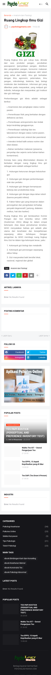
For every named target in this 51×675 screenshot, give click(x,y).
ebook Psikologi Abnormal (15, 572)
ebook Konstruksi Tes (13, 568)
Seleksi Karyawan (25, 536)
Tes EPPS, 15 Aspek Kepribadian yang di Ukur (33, 463)
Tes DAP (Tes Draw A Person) (34, 475)
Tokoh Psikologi (25, 546)
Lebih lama (43, 336)
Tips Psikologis (25, 541)
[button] (3, 4)
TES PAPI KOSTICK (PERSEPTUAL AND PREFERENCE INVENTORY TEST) (32, 609)
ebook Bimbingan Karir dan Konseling (20, 558)
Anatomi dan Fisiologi (22, 15)
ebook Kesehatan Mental (14, 563)
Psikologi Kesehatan (25, 526)
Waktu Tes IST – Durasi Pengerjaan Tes (32, 449)
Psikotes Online (25, 531)
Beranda (7, 15)
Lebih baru (7, 336)
